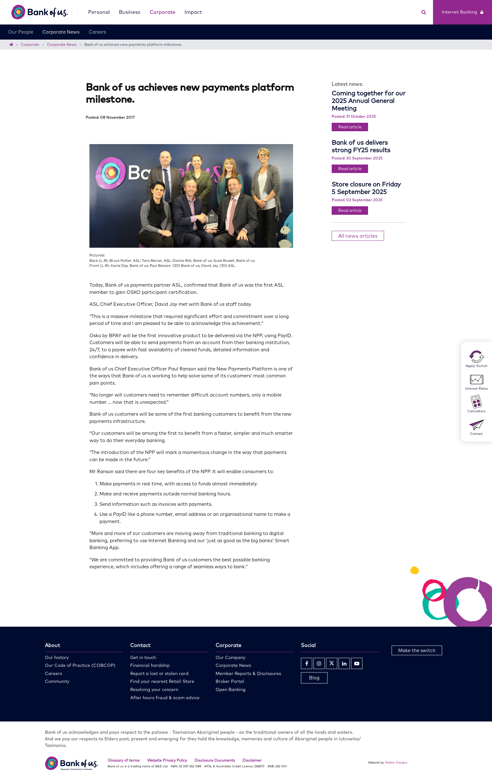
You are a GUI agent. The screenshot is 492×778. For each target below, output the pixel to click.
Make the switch (417, 650)
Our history (57, 657)
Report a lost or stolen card (159, 673)
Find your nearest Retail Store (162, 681)
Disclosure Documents (215, 760)
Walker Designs (396, 762)
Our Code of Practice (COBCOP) (80, 665)
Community (57, 681)
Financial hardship (150, 665)
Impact (193, 12)
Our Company (230, 657)
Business (129, 12)
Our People (20, 32)
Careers (97, 32)
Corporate (162, 12)
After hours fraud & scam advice (165, 697)
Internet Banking (462, 12)
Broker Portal (230, 681)
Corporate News (60, 32)
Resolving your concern (154, 689)
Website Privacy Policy (167, 760)
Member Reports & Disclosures (248, 673)
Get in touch (143, 657)
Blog (314, 678)
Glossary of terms (124, 760)
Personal (99, 12)
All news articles (357, 236)
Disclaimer (252, 760)
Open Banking (231, 689)
